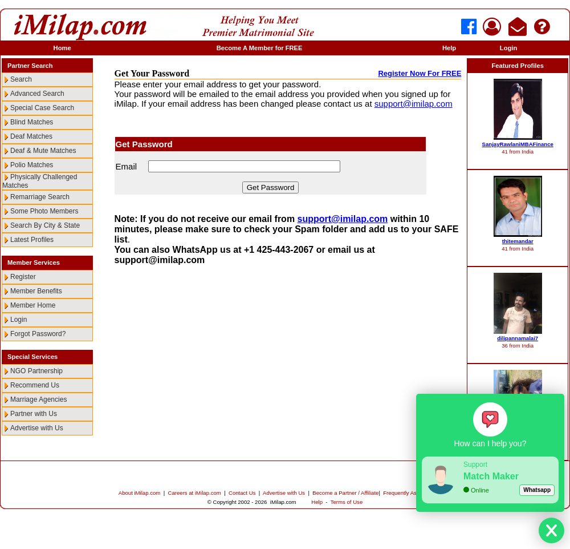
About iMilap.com (140, 493)
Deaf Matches (31, 136)
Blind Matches (31, 122)
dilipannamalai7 (517, 338)
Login (508, 48)
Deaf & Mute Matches (43, 151)
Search (21, 79)
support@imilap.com (413, 103)
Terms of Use (347, 502)
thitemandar (518, 241)
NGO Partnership (36, 371)
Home (62, 48)
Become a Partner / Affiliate (345, 493)
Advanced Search (37, 94)
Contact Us (242, 493)
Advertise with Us (36, 428)
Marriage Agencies (38, 399)
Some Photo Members (44, 211)
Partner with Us (33, 414)
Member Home (32, 305)
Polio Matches (31, 165)
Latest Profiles (32, 240)
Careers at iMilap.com (194, 493)
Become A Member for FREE (260, 48)
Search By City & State (45, 225)
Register (23, 277)
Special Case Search (42, 108)
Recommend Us (34, 385)
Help (449, 48)
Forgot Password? (38, 334)
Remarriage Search (40, 197)
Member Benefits (36, 291)
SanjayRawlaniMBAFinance (517, 144)
